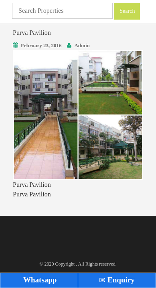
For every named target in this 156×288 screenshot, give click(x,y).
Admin (81, 45)
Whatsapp (39, 280)
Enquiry (116, 280)
